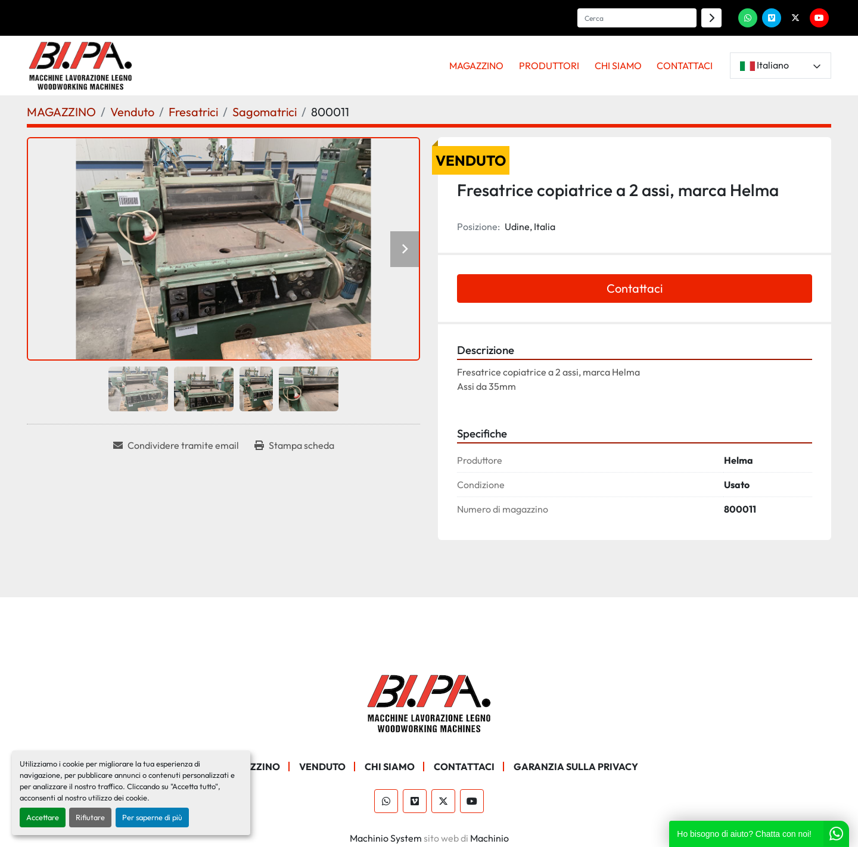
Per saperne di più (152, 817)
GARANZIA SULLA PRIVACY (576, 766)
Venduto (322, 766)
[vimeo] (771, 17)
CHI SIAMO (618, 66)
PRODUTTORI (549, 66)
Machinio (489, 838)
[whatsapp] (747, 17)
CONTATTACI (685, 66)
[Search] (637, 17)
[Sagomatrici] (264, 111)
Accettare (42, 817)
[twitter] (795, 17)
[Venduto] (132, 111)
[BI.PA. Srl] (429, 702)
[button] (477, 65)
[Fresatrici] (193, 111)
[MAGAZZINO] (61, 111)
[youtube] (819, 17)
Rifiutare (90, 817)
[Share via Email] (176, 445)
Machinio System (386, 838)
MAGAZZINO (476, 66)
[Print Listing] (294, 445)
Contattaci (635, 288)
